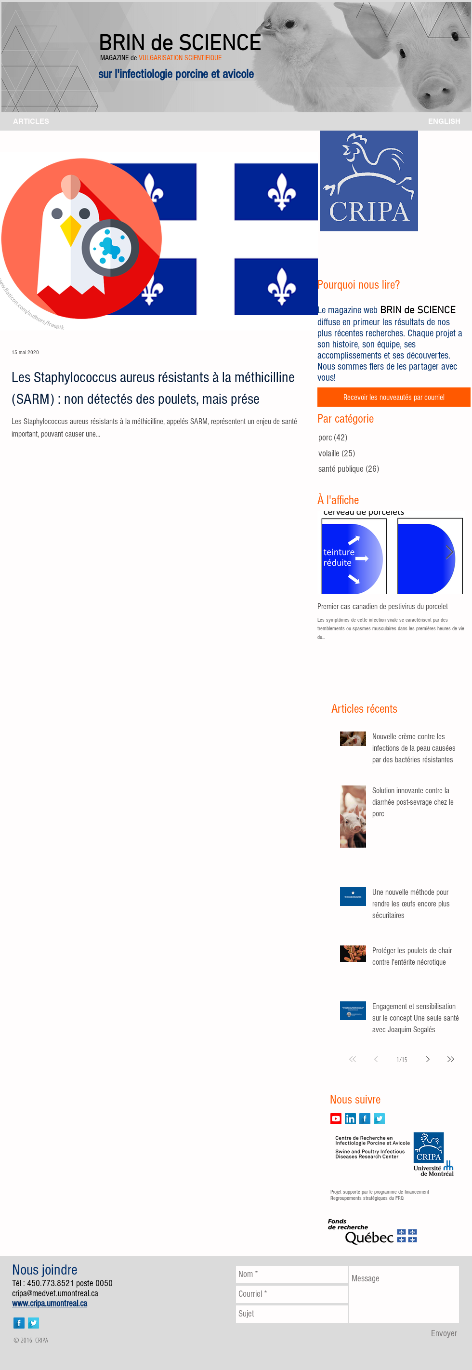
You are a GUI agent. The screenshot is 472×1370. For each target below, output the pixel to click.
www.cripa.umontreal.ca (49, 1304)
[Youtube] (335, 1118)
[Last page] (450, 1059)
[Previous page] (375, 1059)
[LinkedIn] (350, 1118)
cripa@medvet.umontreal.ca (55, 1294)
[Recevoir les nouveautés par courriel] (394, 397)
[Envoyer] (444, 1334)
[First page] (352, 1059)
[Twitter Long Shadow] (379, 1118)
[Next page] (427, 1059)
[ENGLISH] (444, 121)
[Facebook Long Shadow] (364, 1118)
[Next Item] (449, 552)
